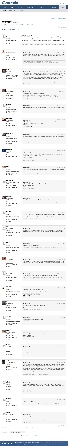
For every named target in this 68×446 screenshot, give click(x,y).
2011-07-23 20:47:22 (61, 91)
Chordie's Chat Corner (20, 24)
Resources (53, 7)
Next (64, 27)
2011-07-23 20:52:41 (61, 105)
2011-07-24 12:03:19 (61, 362)
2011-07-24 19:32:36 (61, 399)
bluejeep (8, 211)
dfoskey (8, 257)
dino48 (8, 272)
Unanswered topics (62, 18)
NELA (7, 227)
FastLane (8, 35)
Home (5, 7)
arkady (8, 330)
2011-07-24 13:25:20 (61, 382)
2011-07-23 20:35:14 (44, 71)
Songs (12, 7)
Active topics (52, 18)
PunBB (27, 435)
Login (21, 10)
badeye (8, 344)
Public (30, 7)
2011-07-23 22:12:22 (61, 167)
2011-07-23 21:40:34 (61, 119)
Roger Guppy (9, 133)
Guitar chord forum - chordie (8, 24)
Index (4, 10)
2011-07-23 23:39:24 (61, 243)
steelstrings (9, 286)
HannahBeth (9, 118)
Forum (62, 7)
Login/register (62, 3)
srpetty (8, 381)
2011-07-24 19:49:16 (61, 414)
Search (10, 10)
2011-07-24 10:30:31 (61, 346)
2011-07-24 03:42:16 (61, 287)
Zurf (7, 51)
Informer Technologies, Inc (41, 435)
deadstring (9, 196)
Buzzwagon (9, 302)
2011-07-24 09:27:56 (44, 331)
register (11, 29)
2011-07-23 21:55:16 (61, 150)
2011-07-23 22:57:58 (61, 212)
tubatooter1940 (10, 180)
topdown (8, 166)
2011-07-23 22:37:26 (61, 181)
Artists (20, 7)
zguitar (8, 412)
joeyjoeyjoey (9, 149)
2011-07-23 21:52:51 (61, 134)
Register (16, 10)
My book (42, 7)
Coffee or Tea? (7, 22)
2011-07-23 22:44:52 (61, 197)
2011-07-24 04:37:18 (61, 303)
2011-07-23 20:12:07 (61, 36)
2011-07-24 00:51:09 (61, 259)
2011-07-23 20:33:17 (61, 52)
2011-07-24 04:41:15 (61, 317)
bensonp (8, 90)
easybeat (8, 316)
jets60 (7, 69)
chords (64, 443)
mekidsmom (9, 360)
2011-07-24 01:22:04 (61, 273)
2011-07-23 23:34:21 (61, 228)
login (8, 29)
